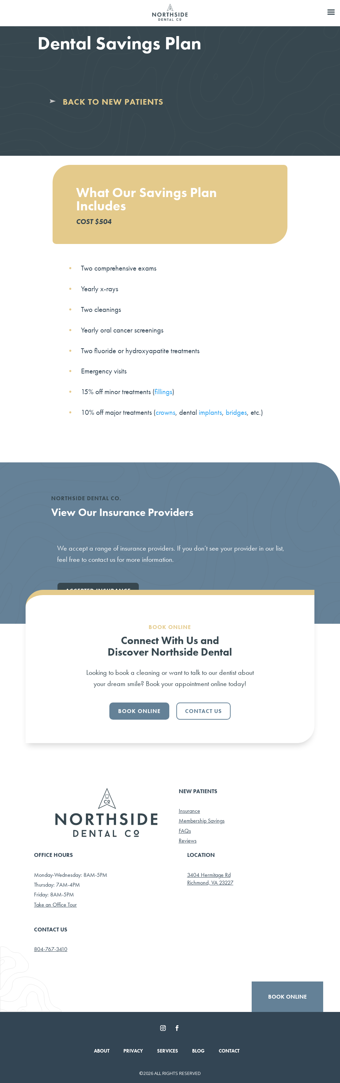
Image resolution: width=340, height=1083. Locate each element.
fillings (163, 391)
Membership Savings (202, 820)
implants (210, 412)
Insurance (189, 811)
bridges (236, 412)
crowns (165, 412)
